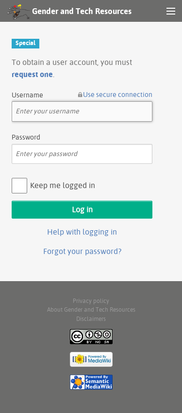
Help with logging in (82, 232)
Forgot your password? (82, 251)
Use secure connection (117, 94)
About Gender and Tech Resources (91, 309)
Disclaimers (91, 318)
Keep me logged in (62, 185)
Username (27, 95)
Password (26, 137)
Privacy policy (91, 300)
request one (32, 74)
